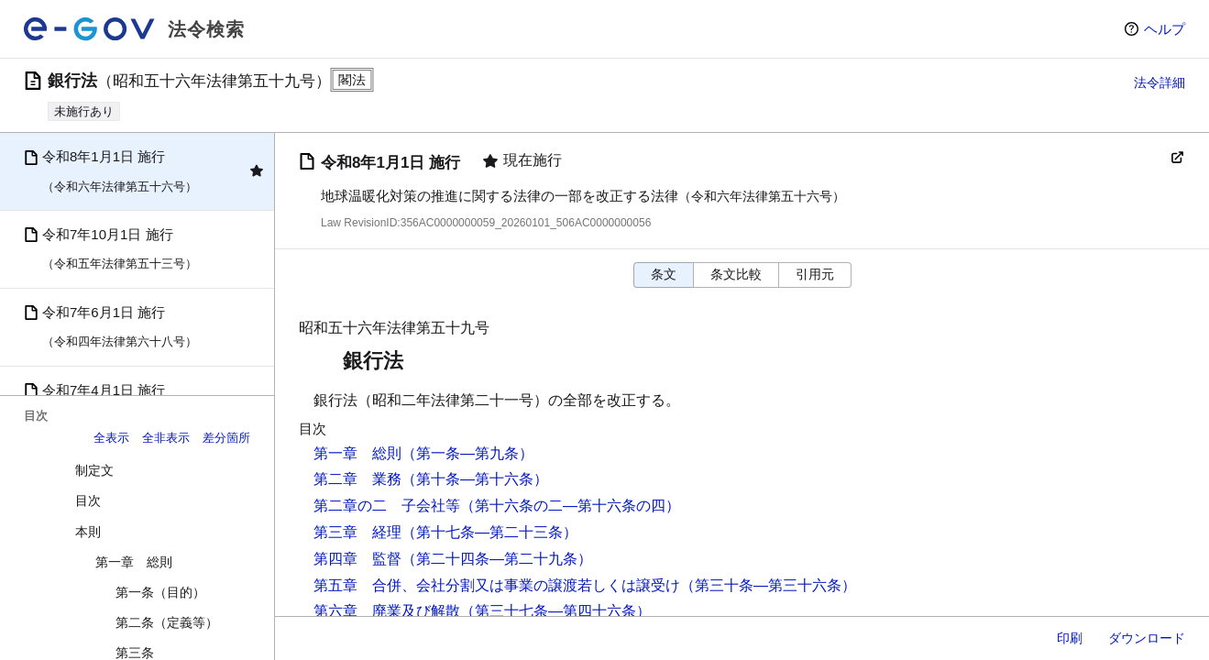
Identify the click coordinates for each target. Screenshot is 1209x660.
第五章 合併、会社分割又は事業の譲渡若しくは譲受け (496, 585)
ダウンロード (1146, 638)
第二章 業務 (357, 479)
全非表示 (166, 438)
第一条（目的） (160, 592)
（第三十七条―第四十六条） (555, 611)
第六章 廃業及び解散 (386, 611)
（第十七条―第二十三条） (489, 532)
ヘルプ (1164, 29)
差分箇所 (226, 438)
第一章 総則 (133, 562)
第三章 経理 (357, 532)
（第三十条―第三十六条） (768, 585)
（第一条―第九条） (467, 453)
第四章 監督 (357, 558)
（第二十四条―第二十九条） (496, 558)
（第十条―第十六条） (474, 479)
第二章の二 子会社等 (386, 505)
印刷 (1070, 638)
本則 (88, 531)
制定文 (94, 470)
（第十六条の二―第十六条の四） (570, 505)
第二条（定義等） (166, 622)
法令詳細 (1159, 82)
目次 (88, 500)
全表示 (111, 438)
